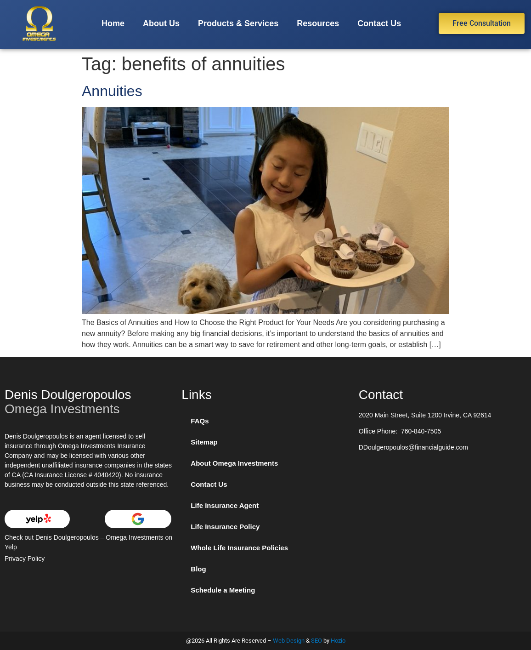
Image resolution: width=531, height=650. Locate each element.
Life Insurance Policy (225, 526)
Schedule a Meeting (223, 590)
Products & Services (238, 23)
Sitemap (204, 442)
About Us (161, 23)
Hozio (338, 640)
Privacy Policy (25, 558)
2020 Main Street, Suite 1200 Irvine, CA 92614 (425, 415)
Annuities (112, 91)
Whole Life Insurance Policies (239, 548)
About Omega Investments (234, 463)
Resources (318, 23)
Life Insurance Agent (225, 505)
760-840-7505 (421, 431)
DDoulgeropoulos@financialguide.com (413, 447)
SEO (316, 640)
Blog (198, 569)
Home (113, 23)
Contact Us (379, 23)
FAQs (200, 421)
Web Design (289, 640)
